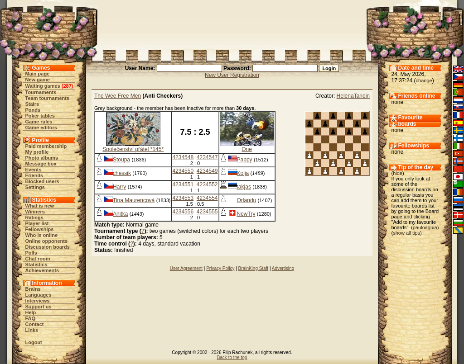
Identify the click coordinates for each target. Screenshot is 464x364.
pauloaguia (425, 227)
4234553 (182, 198)
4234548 (182, 157)
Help (30, 312)
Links (32, 330)
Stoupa (121, 159)
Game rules (39, 121)
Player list (37, 223)
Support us (38, 306)
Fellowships (39, 229)
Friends (34, 175)
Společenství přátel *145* (133, 149)
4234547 (207, 157)
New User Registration (232, 75)
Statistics (36, 264)
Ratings (34, 217)
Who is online (41, 235)
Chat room (37, 258)
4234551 (182, 184)
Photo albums (41, 158)
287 (67, 86)
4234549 (207, 171)
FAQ (30, 318)
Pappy (244, 159)
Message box (41, 163)
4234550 (182, 171)
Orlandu (246, 200)
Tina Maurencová (134, 200)
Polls (31, 252)
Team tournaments (47, 98)
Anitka (120, 214)
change (424, 80)
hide (397, 173)
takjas (244, 187)
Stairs (32, 104)
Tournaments (41, 92)
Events (33, 169)
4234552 (207, 184)
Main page (37, 73)
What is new (39, 205)
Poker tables (40, 115)
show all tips (406, 233)
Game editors (41, 127)
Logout (33, 342)
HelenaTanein (353, 96)
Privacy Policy (220, 268)
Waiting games (42, 86)
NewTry (246, 214)
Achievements (42, 270)
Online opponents (46, 241)
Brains (33, 289)
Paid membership (46, 146)
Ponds (33, 110)
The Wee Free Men (117, 96)
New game (37, 79)
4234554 (207, 198)
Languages (38, 295)
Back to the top (232, 357)
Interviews (37, 300)
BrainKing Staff (253, 268)
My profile (37, 152)
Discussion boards (47, 247)
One (247, 149)
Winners (35, 211)
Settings (35, 187)
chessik (122, 173)
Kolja (243, 173)
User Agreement (186, 268)
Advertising (283, 268)
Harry (119, 187)
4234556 (182, 211)
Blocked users (42, 181)
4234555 (207, 211)
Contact (34, 324)
